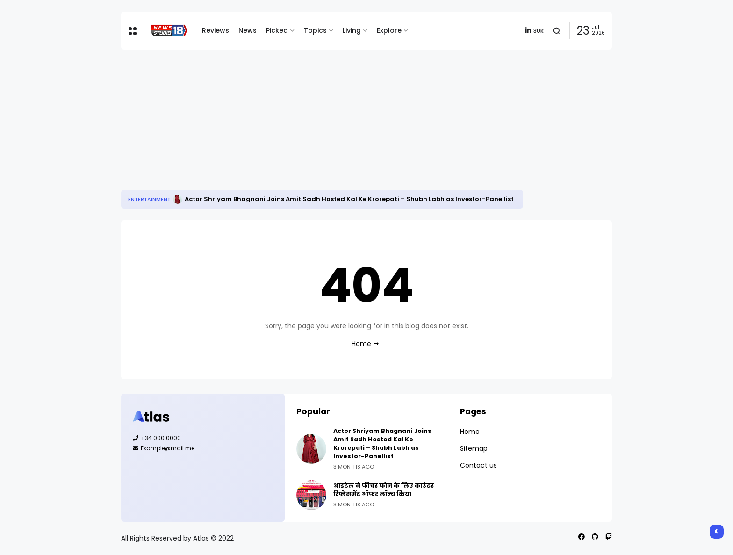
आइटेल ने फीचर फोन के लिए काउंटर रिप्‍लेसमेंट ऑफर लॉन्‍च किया (383, 490)
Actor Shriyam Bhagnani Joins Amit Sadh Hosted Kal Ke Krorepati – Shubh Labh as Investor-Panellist (349, 199)
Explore (389, 30)
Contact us (478, 465)
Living (352, 30)
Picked (277, 30)
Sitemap (474, 448)
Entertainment (149, 199)
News (247, 30)
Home (361, 343)
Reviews (215, 30)
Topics (315, 30)
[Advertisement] (366, 119)
